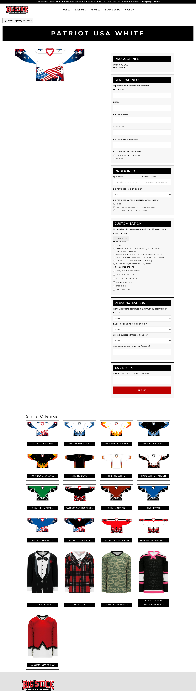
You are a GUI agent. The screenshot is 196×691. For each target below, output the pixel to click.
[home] (17, 10)
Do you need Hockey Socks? (127, 189)
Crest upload (120, 233)
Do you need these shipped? (127, 151)
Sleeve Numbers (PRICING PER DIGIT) (131, 335)
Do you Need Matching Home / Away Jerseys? (136, 200)
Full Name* (118, 90)
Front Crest (119, 242)
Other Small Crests (123, 267)
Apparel (95, 10)
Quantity (118, 177)
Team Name (118, 127)
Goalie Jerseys (150, 177)
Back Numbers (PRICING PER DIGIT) (130, 324)
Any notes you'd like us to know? (131, 374)
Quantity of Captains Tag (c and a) (131, 346)
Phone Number (120, 114)
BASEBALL (80, 10)
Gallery (129, 10)
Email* (116, 102)
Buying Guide (112, 10)
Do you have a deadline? (126, 139)
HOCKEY (66, 10)
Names (116, 313)
